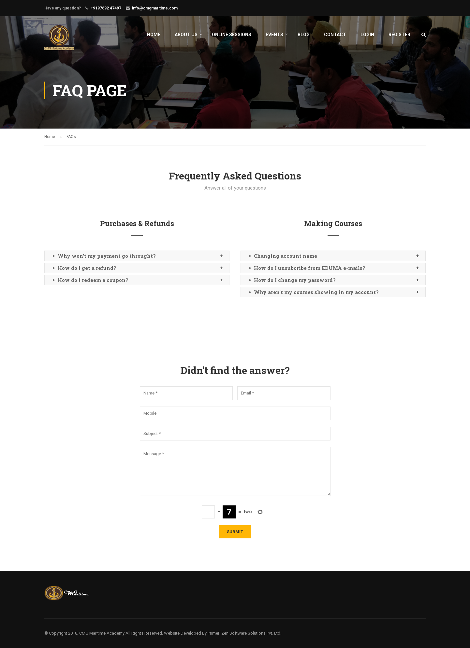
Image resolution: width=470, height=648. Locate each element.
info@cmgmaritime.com (155, 8)
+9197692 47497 (106, 8)
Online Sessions (231, 34)
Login (367, 34)
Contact (335, 34)
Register (399, 34)
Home (153, 34)
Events (274, 34)
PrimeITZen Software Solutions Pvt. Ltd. (244, 633)
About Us (186, 34)
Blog (304, 34)
